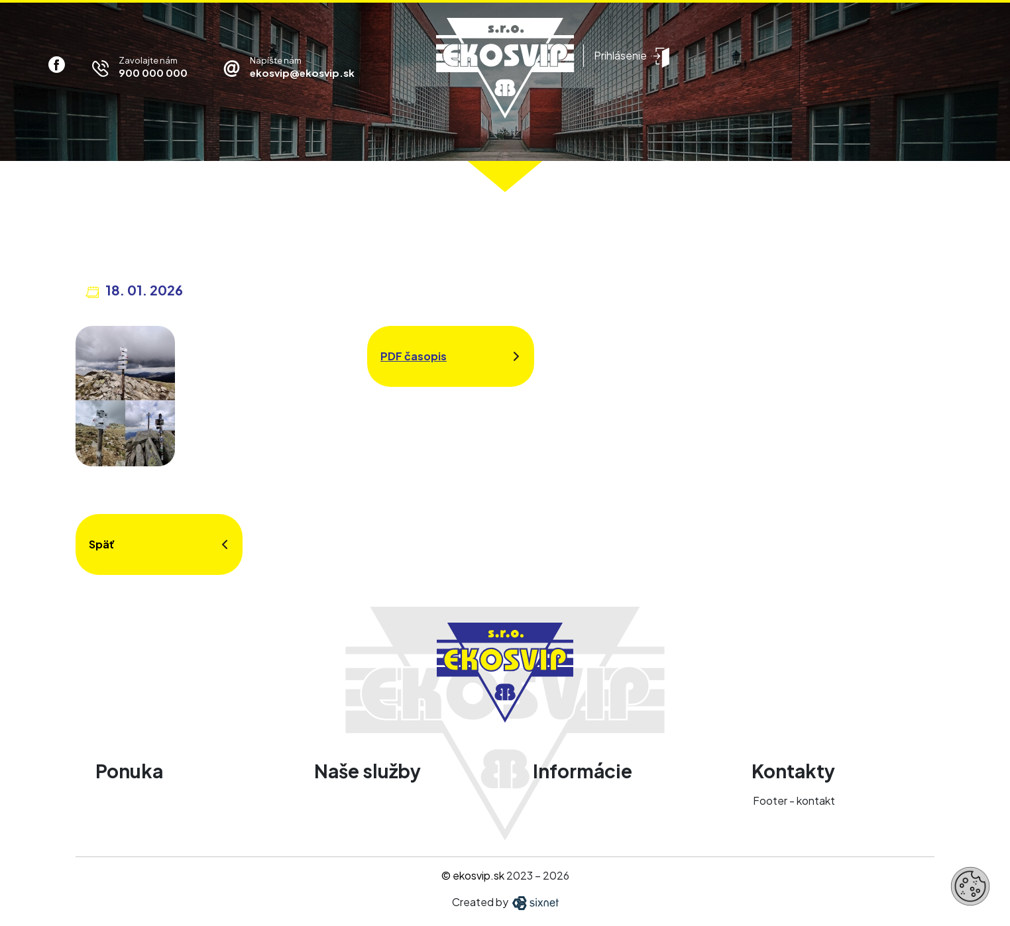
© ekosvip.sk (472, 875)
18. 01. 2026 (144, 290)
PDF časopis (413, 356)
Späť (102, 544)
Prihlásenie (620, 55)
